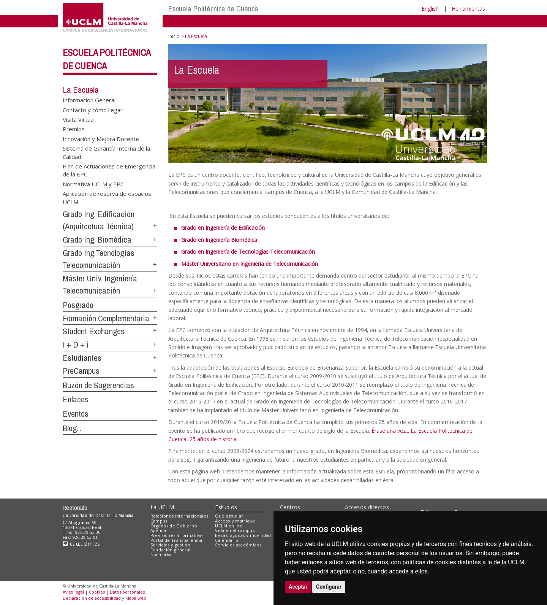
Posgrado (78, 305)
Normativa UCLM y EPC (93, 183)
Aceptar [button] (298, 587)
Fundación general (170, 550)
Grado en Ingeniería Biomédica (219, 239)
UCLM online (228, 526)
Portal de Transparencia (176, 540)
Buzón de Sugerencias (98, 385)
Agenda (158, 530)
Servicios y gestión (170, 545)
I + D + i (76, 344)
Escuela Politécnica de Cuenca (213, 8)
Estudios (226, 507)
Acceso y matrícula (235, 521)
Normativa (161, 554)
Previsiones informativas (177, 535)
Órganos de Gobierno (173, 526)
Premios (74, 129)
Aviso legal (73, 592)
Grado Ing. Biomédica (97, 239)
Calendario (226, 540)
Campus (159, 521)
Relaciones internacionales (179, 516)
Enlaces (76, 399)
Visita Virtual (79, 119)
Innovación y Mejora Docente (101, 138)
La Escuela (81, 89)
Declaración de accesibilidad (92, 598)
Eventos (76, 413)
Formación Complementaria (106, 318)
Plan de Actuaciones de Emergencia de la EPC (109, 170)
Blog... (72, 428)
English (430, 8)
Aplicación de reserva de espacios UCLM (107, 197)
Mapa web (135, 598)
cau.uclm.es (81, 543)
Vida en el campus (235, 530)
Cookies (97, 592)
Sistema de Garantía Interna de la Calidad (106, 152)
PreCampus (81, 370)
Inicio (174, 36)
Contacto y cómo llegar (93, 109)
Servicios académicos (238, 545)
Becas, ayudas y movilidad (243, 535)
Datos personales (127, 592)
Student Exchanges (94, 331)
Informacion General (89, 100)
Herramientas (468, 8)
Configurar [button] (328, 587)
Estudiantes (82, 358)
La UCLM (162, 507)
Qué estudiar (229, 516)
